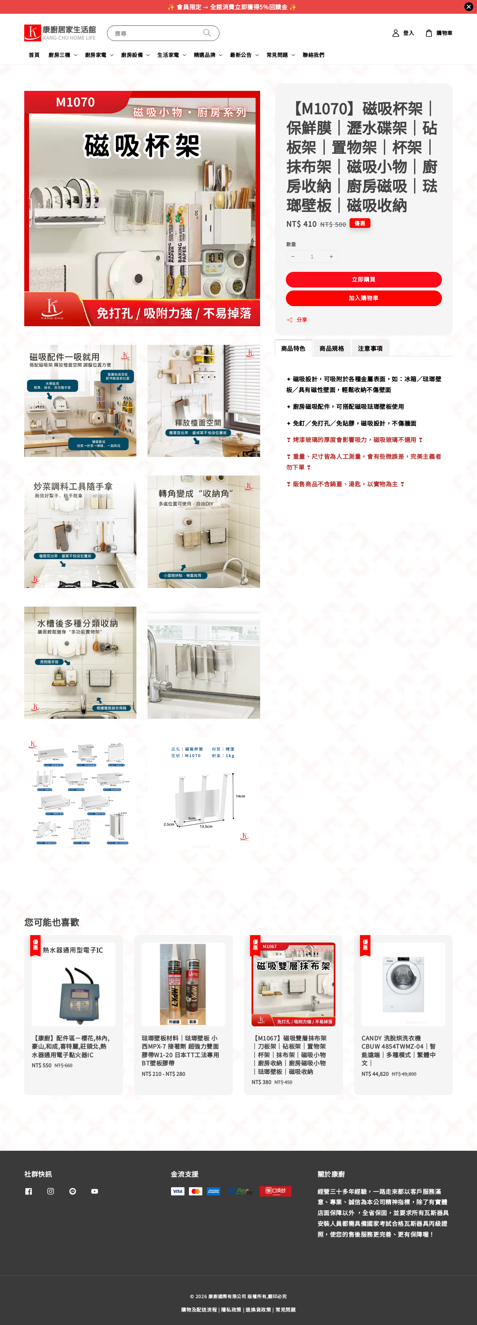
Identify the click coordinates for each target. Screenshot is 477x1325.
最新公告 (241, 54)
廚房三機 (59, 54)
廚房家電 (96, 54)
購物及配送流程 (199, 1309)
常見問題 (277, 54)
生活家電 (168, 54)
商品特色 (293, 348)
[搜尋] (207, 33)
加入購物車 (364, 298)
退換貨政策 (258, 1309)
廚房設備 (132, 54)
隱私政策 (231, 1309)
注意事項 (370, 348)
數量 (291, 244)
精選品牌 (204, 54)
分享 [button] (296, 319)
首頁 (34, 54)
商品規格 (331, 348)
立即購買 (364, 279)
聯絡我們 (313, 54)
